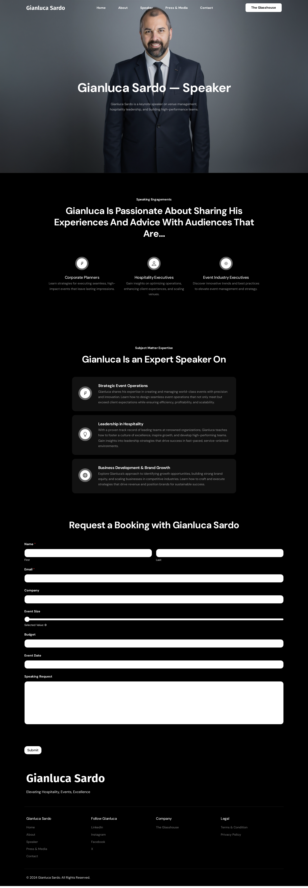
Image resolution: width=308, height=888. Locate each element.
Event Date (32, 657)
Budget (30, 636)
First (27, 561)
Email (29, 571)
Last (158, 561)
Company (31, 592)
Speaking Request (38, 678)
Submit (32, 752)
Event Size (32, 613)
